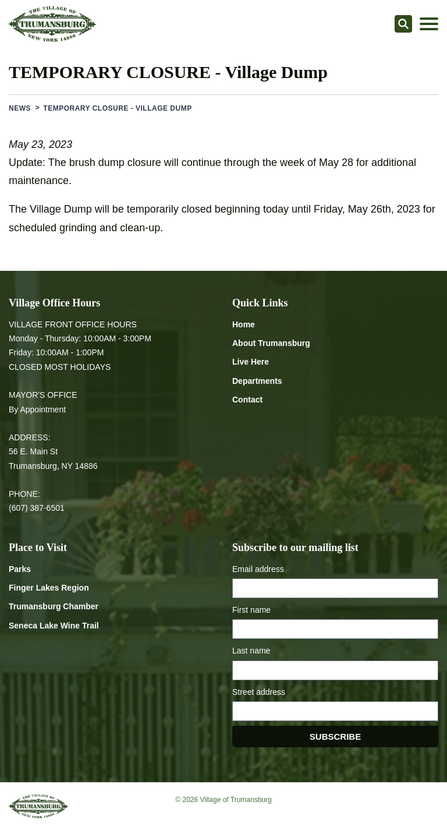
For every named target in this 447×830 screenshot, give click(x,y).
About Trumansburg (271, 343)
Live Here (250, 361)
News (20, 108)
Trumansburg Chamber (53, 606)
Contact (247, 399)
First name (251, 609)
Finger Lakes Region (49, 587)
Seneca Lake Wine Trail (54, 625)
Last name (251, 650)
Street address (258, 692)
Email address (258, 569)
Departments (257, 381)
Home (243, 324)
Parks (20, 569)
